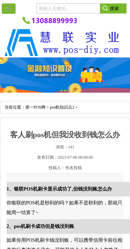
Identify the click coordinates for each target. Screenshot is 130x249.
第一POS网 (35, 107)
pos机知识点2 (62, 107)
